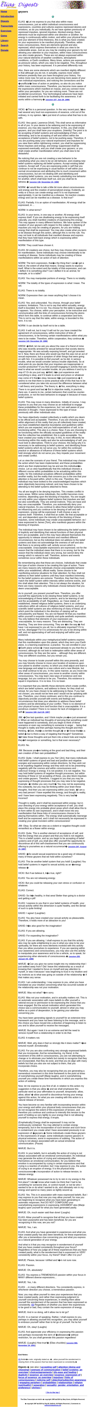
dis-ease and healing (65, 1372)
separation (39, 1385)
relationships (65, 1382)
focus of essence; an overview (34, 1377)
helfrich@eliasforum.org (53, 1405)
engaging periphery (30, 1382)
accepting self (48, 1367)
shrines (36, 1387)
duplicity (23, 1375)
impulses (58, 1377)
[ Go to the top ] (53, 1392)
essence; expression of (67, 1375)
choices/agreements (41, 1372)
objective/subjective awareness (69, 1380)
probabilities (49, 1382)
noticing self (43, 1380)
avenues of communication (46, 1370)
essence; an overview (41, 1375)
